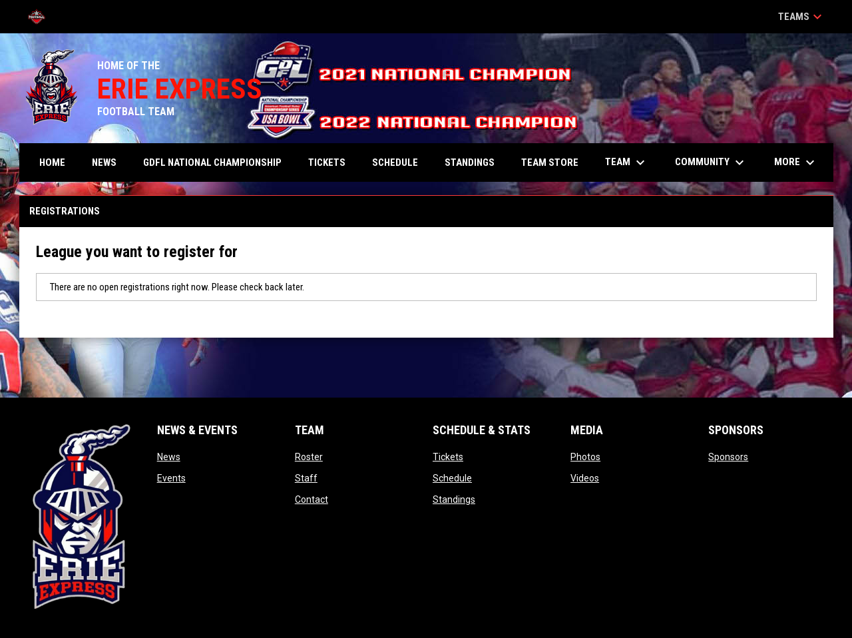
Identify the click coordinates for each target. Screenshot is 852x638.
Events (171, 478)
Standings (454, 499)
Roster (309, 457)
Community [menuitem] (711, 162)
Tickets (448, 457)
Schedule (452, 478)
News (168, 457)
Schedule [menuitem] (395, 162)
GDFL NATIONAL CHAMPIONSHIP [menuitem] (212, 162)
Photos (585, 457)
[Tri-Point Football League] (42, 17)
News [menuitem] (104, 162)
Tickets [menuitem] (326, 162)
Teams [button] (801, 17)
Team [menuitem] (626, 162)
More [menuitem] (796, 162)
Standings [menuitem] (470, 162)
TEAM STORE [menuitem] (549, 162)
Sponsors (728, 457)
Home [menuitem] (52, 162)
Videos (584, 478)
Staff (306, 478)
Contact (311, 499)
